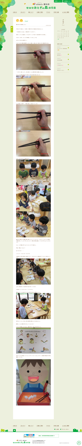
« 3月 (58, 39)
